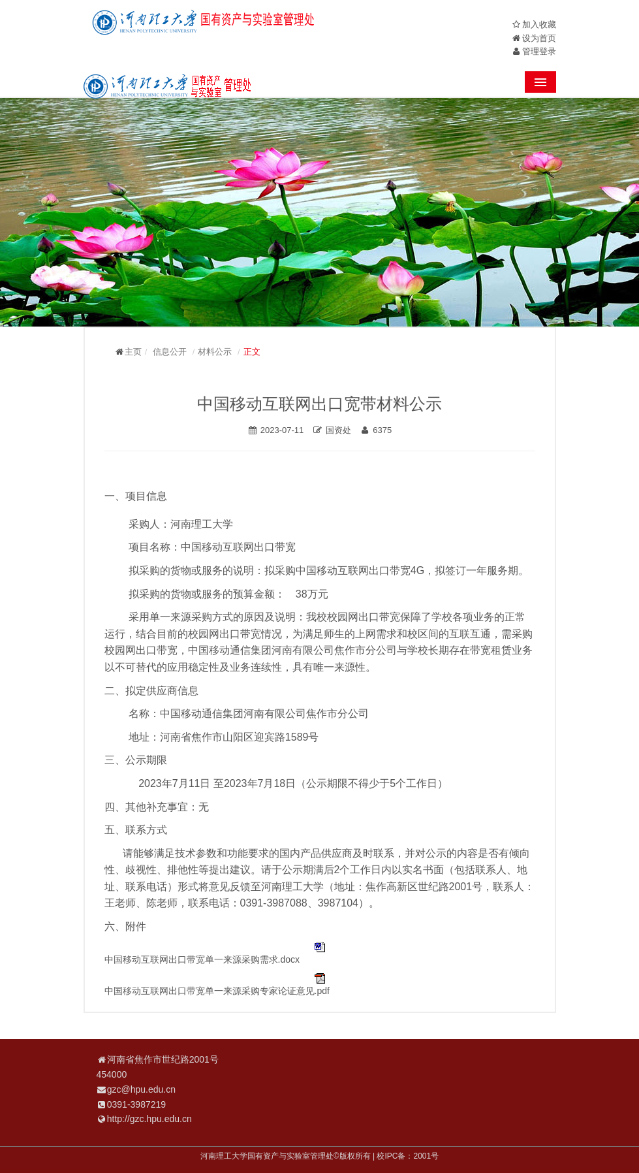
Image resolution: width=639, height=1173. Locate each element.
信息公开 (170, 352)
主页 (133, 352)
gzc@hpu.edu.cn (141, 1089)
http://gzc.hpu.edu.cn (149, 1119)
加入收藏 (539, 24)
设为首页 (539, 38)
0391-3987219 (136, 1104)
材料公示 (215, 352)
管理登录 (539, 51)
